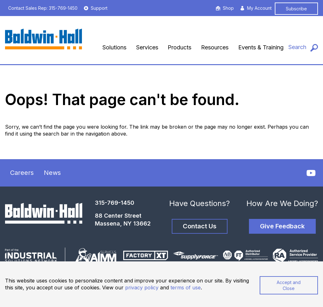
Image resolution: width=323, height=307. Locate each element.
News (52, 172)
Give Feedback (282, 226)
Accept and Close (289, 285)
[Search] (303, 47)
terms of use (185, 287)
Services (147, 47)
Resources (214, 47)
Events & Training (261, 47)
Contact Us (199, 226)
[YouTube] (311, 173)
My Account (256, 8)
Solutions (114, 47)
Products (179, 47)
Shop (225, 8)
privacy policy (142, 287)
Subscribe (296, 8)
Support (95, 8)
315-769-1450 (114, 202)
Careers (22, 172)
